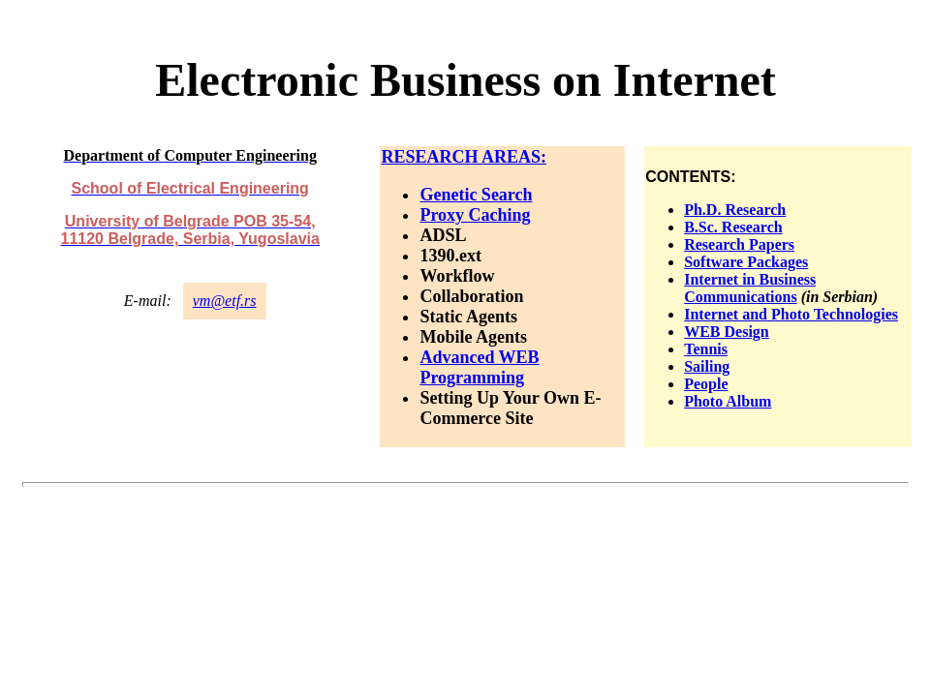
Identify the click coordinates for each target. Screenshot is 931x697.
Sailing (706, 366)
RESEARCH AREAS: (463, 157)
